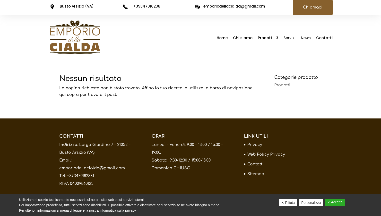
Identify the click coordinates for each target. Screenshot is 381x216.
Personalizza (311, 203)
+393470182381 (80, 176)
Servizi (289, 38)
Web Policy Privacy (266, 154)
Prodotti (265, 38)
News (306, 38)
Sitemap (255, 174)
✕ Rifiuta (288, 203)
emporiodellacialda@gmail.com (92, 168)
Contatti (324, 38)
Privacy (254, 145)
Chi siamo (242, 38)
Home (222, 38)
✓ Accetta (334, 202)
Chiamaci (312, 7)
